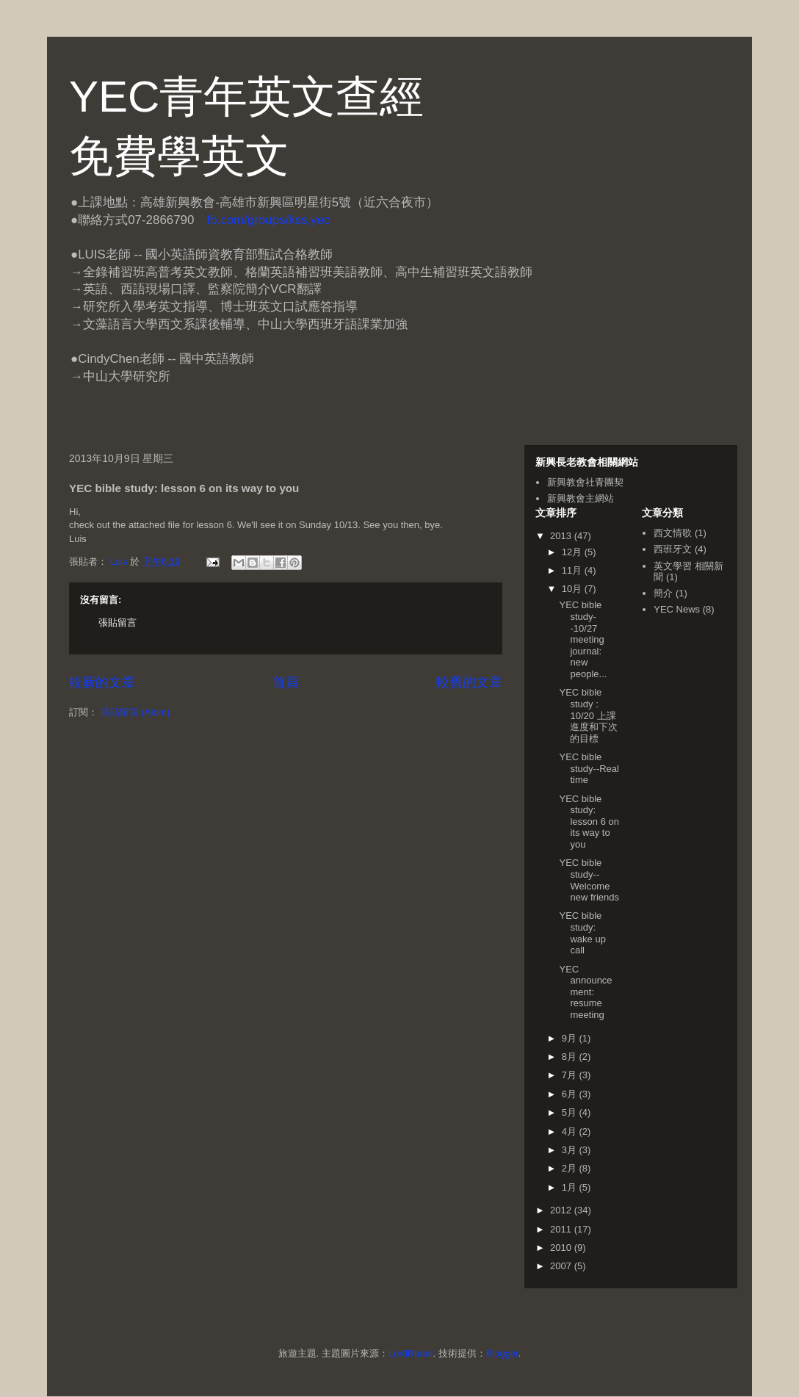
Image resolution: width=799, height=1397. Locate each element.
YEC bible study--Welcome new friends (588, 880)
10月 (573, 588)
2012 (562, 1210)
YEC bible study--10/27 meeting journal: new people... (583, 639)
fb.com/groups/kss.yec (268, 220)
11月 (573, 570)
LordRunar (410, 1353)
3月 (570, 1149)
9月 (570, 1038)
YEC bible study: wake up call (582, 933)
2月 (570, 1168)
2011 (562, 1229)
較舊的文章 (469, 682)
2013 (562, 535)
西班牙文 (673, 549)
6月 (570, 1094)
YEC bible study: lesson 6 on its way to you (589, 821)
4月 (570, 1131)
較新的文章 (102, 682)
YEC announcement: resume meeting (585, 992)
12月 (573, 551)
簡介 (663, 593)
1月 (570, 1187)
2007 (562, 1265)
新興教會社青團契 (585, 482)
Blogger (502, 1353)
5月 (570, 1112)
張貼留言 (117, 622)
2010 (562, 1247)
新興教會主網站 (580, 498)
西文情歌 (673, 532)
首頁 (285, 682)
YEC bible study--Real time (588, 768)
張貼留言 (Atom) (135, 712)
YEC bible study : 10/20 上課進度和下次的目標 (588, 715)
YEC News (677, 609)
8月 (570, 1056)
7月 (570, 1074)
